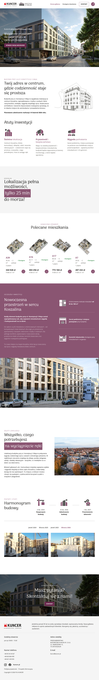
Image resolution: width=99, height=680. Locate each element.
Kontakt (84, 4)
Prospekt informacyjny (25, 669)
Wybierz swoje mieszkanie (15, 45)
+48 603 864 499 (9, 656)
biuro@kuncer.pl (55, 654)
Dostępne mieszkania (69, 4)
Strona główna (55, 4)
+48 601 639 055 (9, 659)
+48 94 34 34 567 (9, 654)
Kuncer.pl (16, 665)
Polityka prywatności (10, 669)
